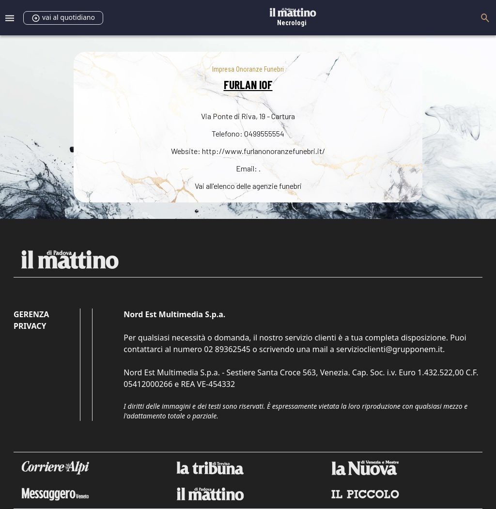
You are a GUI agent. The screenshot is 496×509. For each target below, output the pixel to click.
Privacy (30, 326)
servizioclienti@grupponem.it (389, 349)
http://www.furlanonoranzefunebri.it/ (263, 150)
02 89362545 (227, 349)
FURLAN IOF (248, 84)
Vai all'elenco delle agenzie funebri (248, 185)
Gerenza (31, 314)
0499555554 (264, 133)
